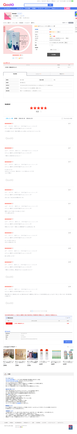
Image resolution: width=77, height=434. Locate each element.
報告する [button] (21, 58)
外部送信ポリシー (27, 422)
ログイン (39, 1)
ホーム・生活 (15, 22)
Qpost (54, 1)
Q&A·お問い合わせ (26, 17)
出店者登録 (38, 422)
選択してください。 (54, 49)
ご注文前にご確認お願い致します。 (11, 67)
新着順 (15, 118)
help (24, 82)
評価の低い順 (29, 118)
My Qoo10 (44, 1)
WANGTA (36, 26)
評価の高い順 (22, 118)
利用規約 (11, 422)
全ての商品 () (15, 15)
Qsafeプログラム (60, 422)
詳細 (58, 31)
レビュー (38, 73)
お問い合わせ (68, 341)
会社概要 (6, 422)
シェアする (16, 58)
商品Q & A (62, 73)
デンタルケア (27, 22)
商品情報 (15, 73)
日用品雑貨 (21, 22)
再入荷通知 (54, 54)
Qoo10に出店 (62, 1)
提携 (33, 422)
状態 (8, 320)
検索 (50, 5)
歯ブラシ (32, 22)
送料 (37, 36)
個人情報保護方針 (18, 422)
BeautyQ (14, 13)
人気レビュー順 (9, 118)
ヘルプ (57, 1)
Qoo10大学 (69, 1)
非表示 (69, 317)
